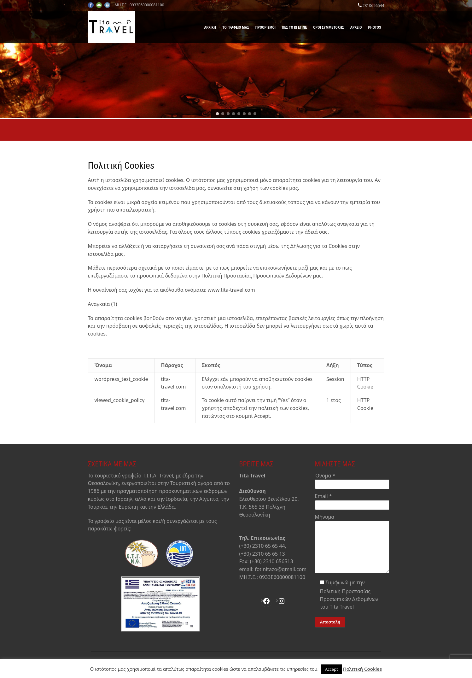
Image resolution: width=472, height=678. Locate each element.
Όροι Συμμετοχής (328, 27)
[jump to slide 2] (222, 113)
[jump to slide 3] (228, 113)
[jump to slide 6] (244, 113)
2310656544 (373, 5)
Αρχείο (356, 27)
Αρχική (210, 27)
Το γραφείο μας (235, 27)
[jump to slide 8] (254, 113)
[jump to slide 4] (233, 113)
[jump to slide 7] (249, 113)
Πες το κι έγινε (294, 27)
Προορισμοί (265, 27)
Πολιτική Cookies (362, 669)
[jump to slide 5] (238, 113)
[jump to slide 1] (217, 113)
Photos (374, 27)
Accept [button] (331, 669)
